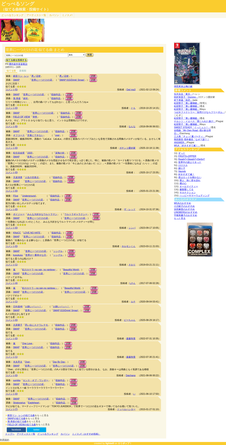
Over (27, 362)
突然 (35, 117)
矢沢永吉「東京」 (183, 94)
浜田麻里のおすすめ (184, 209)
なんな (132, 126)
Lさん (132, 283)
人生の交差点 (32, 177)
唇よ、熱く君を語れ (190, 180)
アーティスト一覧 (26, 434)
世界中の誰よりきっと (189, 162)
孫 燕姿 (17, 98)
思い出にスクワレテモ (36, 325)
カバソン (54, 15)
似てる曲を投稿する (16, 60)
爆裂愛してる (186, 189)
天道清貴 (17, 177)
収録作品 (55, 94)
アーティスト (36, 15)
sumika (16, 380)
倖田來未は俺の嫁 (183, 86)
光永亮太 (17, 362)
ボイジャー (19, 214)
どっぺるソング (17, 3)
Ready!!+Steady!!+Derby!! (191, 159)
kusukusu (18, 255)
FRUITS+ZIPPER (187, 156)
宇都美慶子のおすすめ (185, 215)
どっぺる (12, 15)
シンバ (132, 228)
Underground (29, 196)
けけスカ (183, 165)
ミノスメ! (67, 15)
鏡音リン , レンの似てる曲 (21, 415)
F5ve (15, 196)
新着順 (22, 70)
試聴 (93, 76)
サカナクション (188, 192)
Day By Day (59, 362)
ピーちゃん (129, 320)
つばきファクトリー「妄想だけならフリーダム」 (199, 112)
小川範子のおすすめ (184, 206)
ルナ (133, 301)
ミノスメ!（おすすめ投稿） (86, 434)
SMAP (16, 80)
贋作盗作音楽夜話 (18, 64)
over (57, 135)
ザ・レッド (129, 209)
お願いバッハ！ (33, 306)
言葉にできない (35, 135)
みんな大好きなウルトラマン (42, 214)
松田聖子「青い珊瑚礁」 (186, 103)
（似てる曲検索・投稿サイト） (25, 9)
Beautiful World (71, 269)
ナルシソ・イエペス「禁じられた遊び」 (194, 121)
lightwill (110, 443)
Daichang (130, 375)
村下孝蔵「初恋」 (183, 100)
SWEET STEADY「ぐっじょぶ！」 (192, 127)
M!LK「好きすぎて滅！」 (187, 145)
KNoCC (17, 233)
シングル (58, 251)
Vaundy (182, 171)
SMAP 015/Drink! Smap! (71, 80)
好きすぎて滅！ (186, 174)
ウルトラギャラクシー (75, 214)
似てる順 (11, 70)
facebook (16, 429)
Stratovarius (19, 402)
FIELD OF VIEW (21, 117)
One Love (27, 343)
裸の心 (183, 183)
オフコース (19, 135)
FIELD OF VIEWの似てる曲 (21, 424)
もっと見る (179, 218)
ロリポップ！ (125, 443)
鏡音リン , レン (21, 76)
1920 (29, 153)
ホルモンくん (128, 246)
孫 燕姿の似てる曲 (17, 421)
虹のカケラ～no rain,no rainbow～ (39, 288)
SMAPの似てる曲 (16, 418)
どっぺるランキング (47, 434)
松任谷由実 (19, 153)
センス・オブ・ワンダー (35, 380)
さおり (132, 265)
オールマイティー (189, 186)
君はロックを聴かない (189, 177)
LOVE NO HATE (31, 233)
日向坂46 (18, 306)
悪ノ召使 (36, 76)
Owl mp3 (130, 89)
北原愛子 (17, 325)
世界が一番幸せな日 (35, 255)
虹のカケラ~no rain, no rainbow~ (39, 269)
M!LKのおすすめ (182, 203)
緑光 (25, 98)
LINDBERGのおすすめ (185, 212)
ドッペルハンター (126, 409)
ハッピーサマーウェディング (195, 195)
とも (133, 108)
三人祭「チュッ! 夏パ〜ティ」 (189, 136)
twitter (36, 429)
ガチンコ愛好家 (127, 148)
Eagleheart (33, 402)
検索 (89, 54)
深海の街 (59, 153)
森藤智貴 (130, 338)
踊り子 (181, 168)
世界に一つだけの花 (41, 80)
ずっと (181, 153)
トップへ (9, 434)
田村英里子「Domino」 (186, 97)
